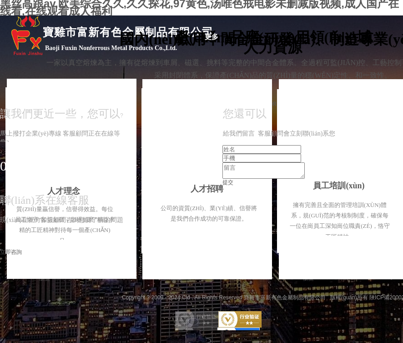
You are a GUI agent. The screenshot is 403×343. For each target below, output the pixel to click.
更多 (211, 36)
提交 (227, 185)
